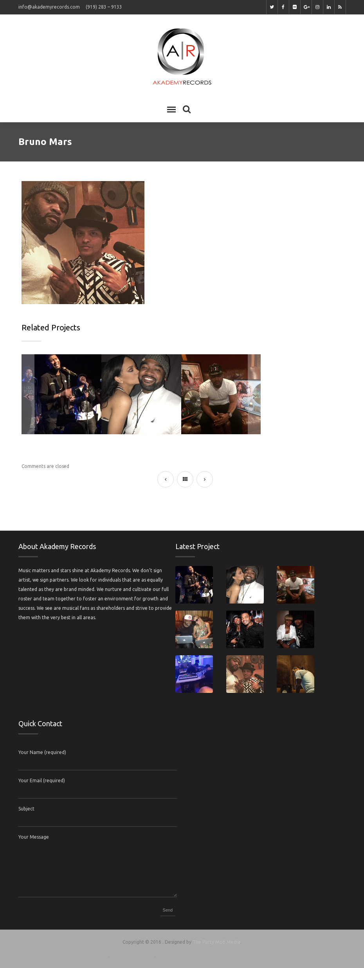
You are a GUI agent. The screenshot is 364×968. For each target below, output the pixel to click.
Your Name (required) (42, 752)
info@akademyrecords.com (49, 6)
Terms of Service (178, 955)
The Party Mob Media (216, 941)
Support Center (131, 955)
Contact (264, 955)
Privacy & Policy (226, 955)
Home (97, 955)
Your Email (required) (41, 780)
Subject (26, 808)
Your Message (33, 836)
